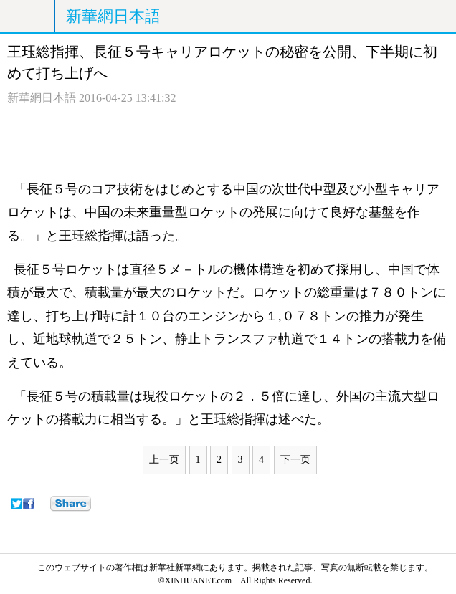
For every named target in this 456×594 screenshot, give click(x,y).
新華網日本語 (113, 16)
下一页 (295, 459)
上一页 (164, 459)
